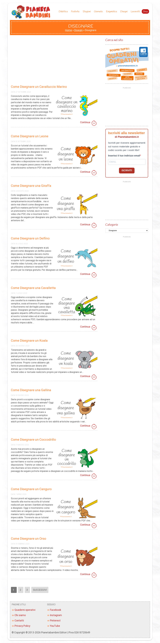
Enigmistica (112, 11)
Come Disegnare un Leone (29, 136)
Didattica (64, 11)
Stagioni (87, 11)
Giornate (99, 11)
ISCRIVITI (127, 170)
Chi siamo (20, 615)
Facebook (55, 609)
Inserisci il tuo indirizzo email (124, 155)
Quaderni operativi (25, 609)
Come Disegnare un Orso (28, 538)
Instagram (56, 615)
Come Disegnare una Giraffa (31, 186)
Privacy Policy (22, 625)
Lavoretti (135, 11)
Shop (145, 11)
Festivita (76, 11)
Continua (88, 123)
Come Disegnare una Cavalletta (33, 288)
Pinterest (55, 620)
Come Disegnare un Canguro (31, 489)
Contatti (19, 620)
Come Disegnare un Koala (29, 340)
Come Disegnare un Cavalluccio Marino (39, 87)
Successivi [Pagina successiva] (40, 589)
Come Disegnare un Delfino (30, 238)
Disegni (124, 11)
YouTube (55, 625)
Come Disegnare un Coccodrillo (33, 439)
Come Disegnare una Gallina (31, 390)
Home (68, 30)
